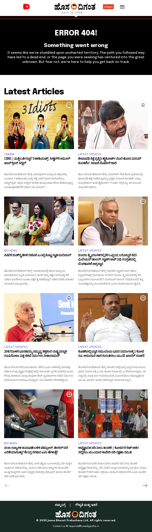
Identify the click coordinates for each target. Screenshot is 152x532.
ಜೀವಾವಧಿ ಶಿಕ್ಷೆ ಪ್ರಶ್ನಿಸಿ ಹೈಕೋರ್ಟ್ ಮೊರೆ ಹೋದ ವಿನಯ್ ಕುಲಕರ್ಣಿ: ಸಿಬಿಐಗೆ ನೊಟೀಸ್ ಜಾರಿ (109, 161)
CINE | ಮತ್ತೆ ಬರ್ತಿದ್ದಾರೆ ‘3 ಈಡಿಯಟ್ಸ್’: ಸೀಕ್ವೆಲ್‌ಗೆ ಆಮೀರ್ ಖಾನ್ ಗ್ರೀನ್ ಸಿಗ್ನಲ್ (37, 161)
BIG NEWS (10, 250)
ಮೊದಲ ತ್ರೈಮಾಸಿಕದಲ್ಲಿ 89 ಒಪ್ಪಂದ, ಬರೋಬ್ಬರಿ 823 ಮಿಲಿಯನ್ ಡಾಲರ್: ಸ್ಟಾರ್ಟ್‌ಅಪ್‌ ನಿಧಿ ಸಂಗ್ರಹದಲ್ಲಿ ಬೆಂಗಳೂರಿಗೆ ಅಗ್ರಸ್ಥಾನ (107, 260)
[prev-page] (7, 486)
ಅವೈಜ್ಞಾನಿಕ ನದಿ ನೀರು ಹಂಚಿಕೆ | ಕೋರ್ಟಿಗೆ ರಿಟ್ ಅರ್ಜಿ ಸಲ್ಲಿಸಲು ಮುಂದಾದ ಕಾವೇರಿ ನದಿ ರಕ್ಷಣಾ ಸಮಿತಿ (108, 450)
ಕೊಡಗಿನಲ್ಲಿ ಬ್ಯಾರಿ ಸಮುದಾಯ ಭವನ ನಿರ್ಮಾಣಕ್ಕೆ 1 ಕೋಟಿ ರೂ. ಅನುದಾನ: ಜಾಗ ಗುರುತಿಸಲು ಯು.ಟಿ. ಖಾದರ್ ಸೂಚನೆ (111, 354)
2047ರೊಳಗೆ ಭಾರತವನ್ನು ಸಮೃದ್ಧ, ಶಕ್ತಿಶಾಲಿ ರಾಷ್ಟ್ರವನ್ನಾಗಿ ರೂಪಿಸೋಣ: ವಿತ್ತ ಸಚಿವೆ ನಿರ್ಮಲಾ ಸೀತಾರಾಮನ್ (35, 354)
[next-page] (144, 486)
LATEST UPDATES (89, 154)
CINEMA (9, 154)
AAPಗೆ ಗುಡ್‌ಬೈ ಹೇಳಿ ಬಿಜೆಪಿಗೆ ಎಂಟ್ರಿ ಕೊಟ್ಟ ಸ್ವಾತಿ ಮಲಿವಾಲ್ (37, 256)
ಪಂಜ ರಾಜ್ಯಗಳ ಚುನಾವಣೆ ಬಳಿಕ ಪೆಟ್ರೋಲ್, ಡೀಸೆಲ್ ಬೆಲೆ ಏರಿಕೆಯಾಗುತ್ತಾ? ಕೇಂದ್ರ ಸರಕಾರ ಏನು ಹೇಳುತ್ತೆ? (36, 450)
